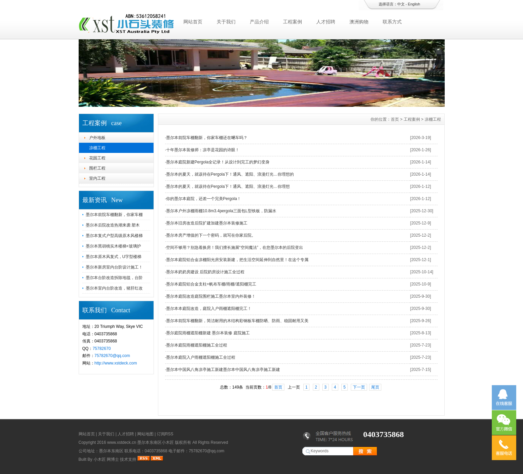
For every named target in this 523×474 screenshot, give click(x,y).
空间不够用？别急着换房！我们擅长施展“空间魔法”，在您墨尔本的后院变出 (234, 247)
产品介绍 (259, 21)
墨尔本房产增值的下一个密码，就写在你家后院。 (211, 235)
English (414, 4)
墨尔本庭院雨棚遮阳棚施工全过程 (196, 345)
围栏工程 (97, 168)
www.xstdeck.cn (121, 442)
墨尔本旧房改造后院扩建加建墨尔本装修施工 (206, 223)
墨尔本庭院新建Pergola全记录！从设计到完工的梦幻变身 (217, 162)
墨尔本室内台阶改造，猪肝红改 (114, 288)
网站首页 (192, 21)
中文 (401, 4)
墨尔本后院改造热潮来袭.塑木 (113, 225)
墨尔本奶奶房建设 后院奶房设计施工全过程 (205, 272)
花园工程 (97, 158)
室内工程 (97, 178)
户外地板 (97, 137)
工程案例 (292, 21)
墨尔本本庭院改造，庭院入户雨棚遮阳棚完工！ (209, 308)
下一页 (359, 387)
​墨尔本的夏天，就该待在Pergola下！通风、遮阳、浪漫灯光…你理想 (228, 186)
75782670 (101, 348)
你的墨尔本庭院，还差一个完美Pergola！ (203, 198)
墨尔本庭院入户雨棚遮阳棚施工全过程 (200, 357)
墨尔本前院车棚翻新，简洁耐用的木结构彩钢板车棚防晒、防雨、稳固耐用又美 (237, 320)
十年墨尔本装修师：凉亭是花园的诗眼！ (202, 149)
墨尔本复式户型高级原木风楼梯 (114, 235)
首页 (395, 119)
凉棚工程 (97, 147)
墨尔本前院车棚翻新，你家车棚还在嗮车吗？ (206, 137)
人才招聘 (325, 21)
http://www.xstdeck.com (116, 363)
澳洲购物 (358, 21)
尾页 (375, 387)
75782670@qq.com (112, 355)
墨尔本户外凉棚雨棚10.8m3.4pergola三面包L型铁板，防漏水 (221, 211)
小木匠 (100, 459)
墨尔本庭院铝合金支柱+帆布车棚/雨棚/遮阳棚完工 (211, 284)
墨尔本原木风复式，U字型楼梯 (114, 256)
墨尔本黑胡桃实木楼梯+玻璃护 (113, 246)
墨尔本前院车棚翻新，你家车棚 (114, 214)
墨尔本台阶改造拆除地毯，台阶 (114, 277)
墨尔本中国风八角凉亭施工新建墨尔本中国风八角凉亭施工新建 (223, 369)
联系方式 (392, 21)
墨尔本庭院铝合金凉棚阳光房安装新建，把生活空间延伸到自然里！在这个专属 (237, 259)
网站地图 (145, 434)
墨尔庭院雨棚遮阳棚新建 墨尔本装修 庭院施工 (208, 333)
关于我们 (226, 21)
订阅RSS (165, 434)
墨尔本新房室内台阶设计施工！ (114, 267)
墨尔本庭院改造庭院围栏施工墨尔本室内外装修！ (211, 296)
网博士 (113, 459)
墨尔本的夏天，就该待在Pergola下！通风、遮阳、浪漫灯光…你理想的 (230, 174)
